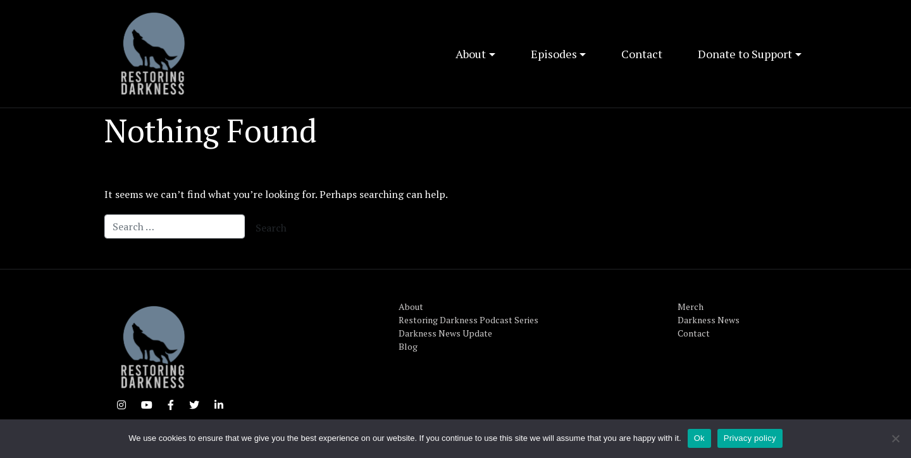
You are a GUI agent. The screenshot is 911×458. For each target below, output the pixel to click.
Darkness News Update (445, 333)
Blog (408, 346)
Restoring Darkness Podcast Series (468, 320)
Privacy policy (750, 438)
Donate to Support (745, 53)
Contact (641, 53)
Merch (690, 306)
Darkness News (709, 320)
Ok (699, 438)
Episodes (554, 53)
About (471, 53)
